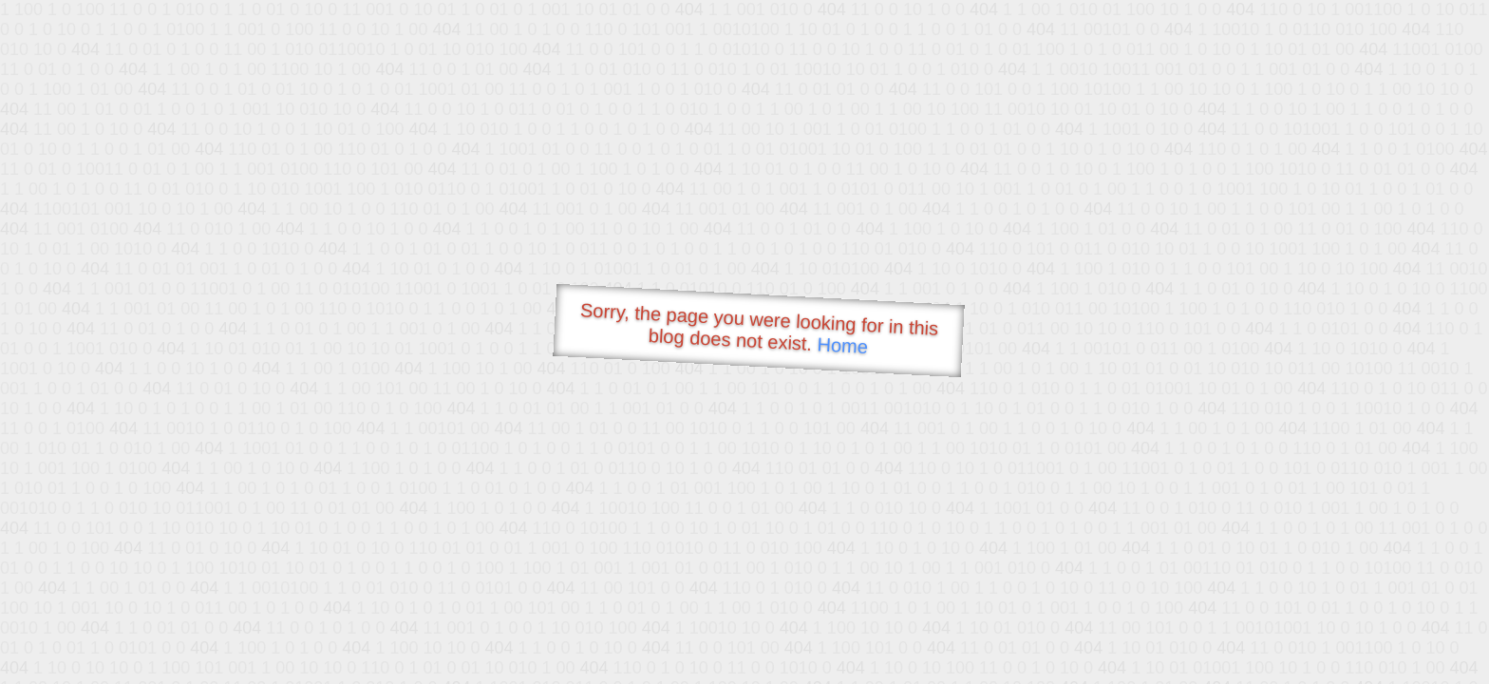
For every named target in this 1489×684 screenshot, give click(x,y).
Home (842, 345)
